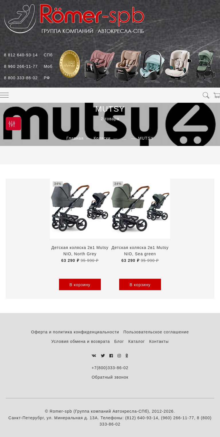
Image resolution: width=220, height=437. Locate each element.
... (124, 138)
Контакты (159, 341)
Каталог (136, 341)
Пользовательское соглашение (156, 332)
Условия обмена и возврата (80, 341)
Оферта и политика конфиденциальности (75, 332)
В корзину (80, 284)
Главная (75, 138)
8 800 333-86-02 (27, 78)
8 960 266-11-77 (28, 66)
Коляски (102, 138)
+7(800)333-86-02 (110, 367)
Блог (119, 341)
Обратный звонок (110, 377)
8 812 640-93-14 (28, 55)
